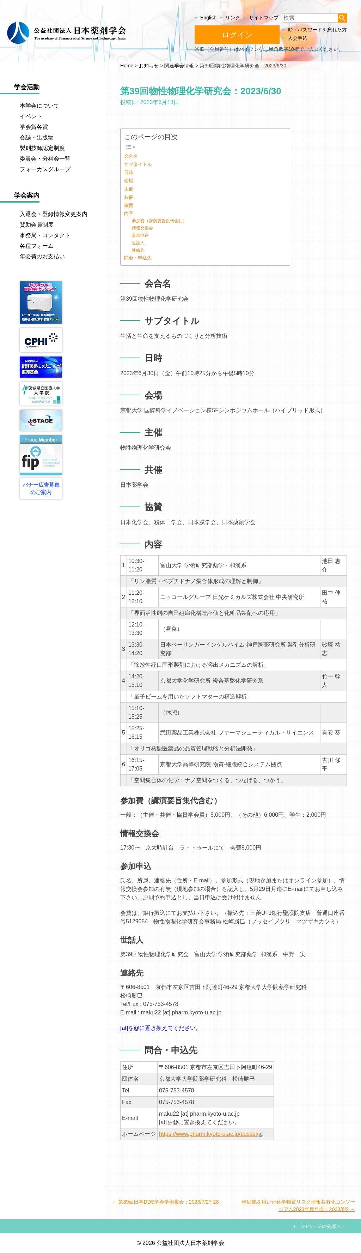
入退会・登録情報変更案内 (53, 214)
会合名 (131, 156)
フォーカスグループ (45, 169)
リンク (232, 17)
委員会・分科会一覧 (45, 159)
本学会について (39, 106)
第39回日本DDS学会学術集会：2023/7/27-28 (168, 1202)
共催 (128, 197)
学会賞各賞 (34, 127)
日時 (128, 172)
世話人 (138, 242)
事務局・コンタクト (45, 235)
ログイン (237, 35)
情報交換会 (142, 228)
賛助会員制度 (37, 225)
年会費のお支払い (42, 256)
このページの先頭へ (319, 1226)
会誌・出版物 (37, 137)
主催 (128, 189)
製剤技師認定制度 (42, 148)
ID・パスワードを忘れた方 (317, 29)
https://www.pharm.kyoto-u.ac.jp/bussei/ (208, 1134)
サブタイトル (138, 164)
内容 (128, 213)
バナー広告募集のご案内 (41, 488)
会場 (128, 180)
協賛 (128, 205)
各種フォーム (37, 246)
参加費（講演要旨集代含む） (159, 220)
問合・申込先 (138, 257)
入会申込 (297, 38)
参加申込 (140, 235)
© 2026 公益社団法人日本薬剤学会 (180, 1243)
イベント (31, 116)
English (208, 17)
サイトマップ (264, 17)
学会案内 (26, 195)
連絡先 (138, 250)
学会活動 (26, 87)
